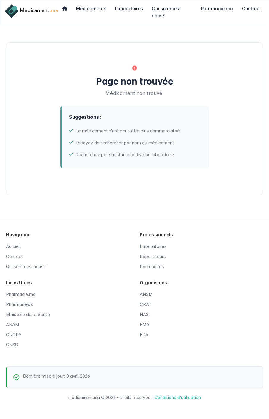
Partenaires (152, 266)
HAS (144, 314)
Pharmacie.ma (217, 8)
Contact (251, 8)
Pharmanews (19, 304)
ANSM (146, 294)
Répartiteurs (153, 256)
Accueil (13, 246)
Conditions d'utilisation (177, 397)
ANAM (12, 324)
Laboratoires (129, 8)
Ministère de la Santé (28, 314)
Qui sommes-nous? (166, 12)
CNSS (12, 345)
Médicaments (91, 8)
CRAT (146, 304)
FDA (144, 334)
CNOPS (13, 334)
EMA (144, 324)
